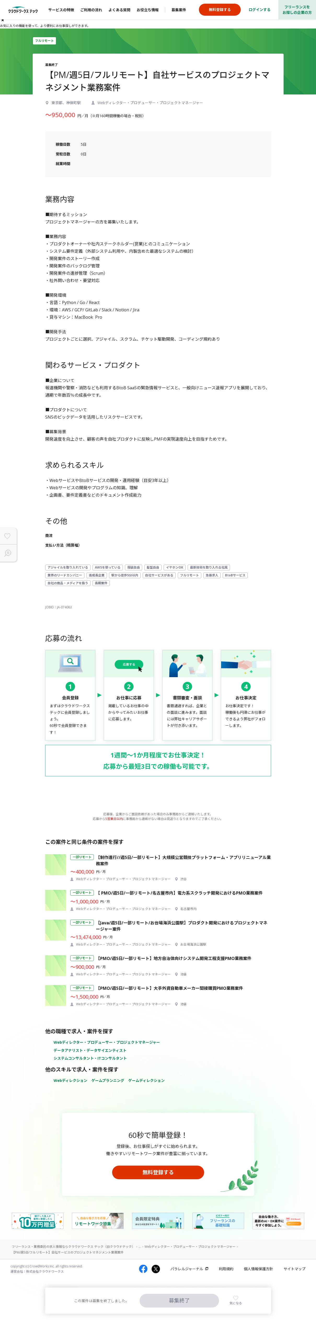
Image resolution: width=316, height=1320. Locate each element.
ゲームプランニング (107, 1080)
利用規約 (226, 1268)
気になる (235, 1303)
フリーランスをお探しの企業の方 (297, 9)
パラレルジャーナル (186, 1268)
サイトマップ (295, 1268)
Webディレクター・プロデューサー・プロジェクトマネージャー (107, 1042)
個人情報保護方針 (258, 1268)
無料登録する (158, 1172)
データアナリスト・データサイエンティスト (90, 1050)
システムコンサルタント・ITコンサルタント (90, 1058)
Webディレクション (70, 1080)
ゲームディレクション (146, 1080)
